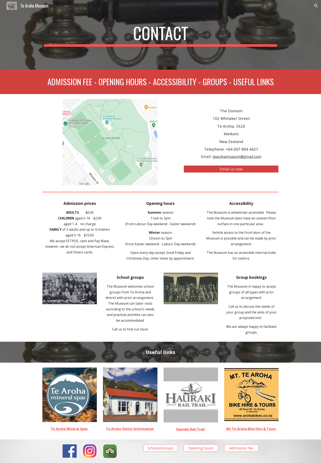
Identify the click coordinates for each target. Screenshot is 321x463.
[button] (316, 6)
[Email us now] (231, 169)
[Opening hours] (201, 448)
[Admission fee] (241, 448)
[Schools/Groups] (160, 448)
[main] (160, 34)
